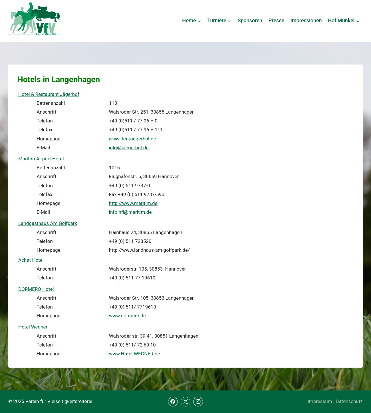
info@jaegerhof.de (129, 147)
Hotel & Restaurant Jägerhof (48, 94)
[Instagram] (198, 401)
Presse (277, 20)
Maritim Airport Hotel (41, 159)
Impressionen (306, 20)
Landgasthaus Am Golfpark (47, 223)
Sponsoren (250, 20)
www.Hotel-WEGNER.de (134, 353)
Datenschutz (349, 401)
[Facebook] (173, 401)
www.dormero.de (127, 316)
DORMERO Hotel (36, 289)
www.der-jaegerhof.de (132, 139)
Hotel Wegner (32, 327)
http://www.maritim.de (133, 203)
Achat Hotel (31, 260)
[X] (185, 401)
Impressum (320, 401)
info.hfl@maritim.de (130, 212)
